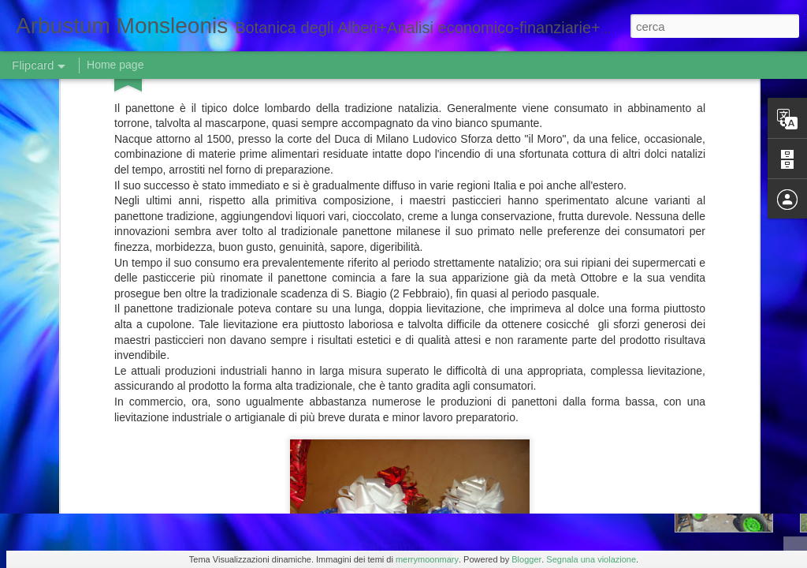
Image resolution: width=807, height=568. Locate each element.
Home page (115, 64)
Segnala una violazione (591, 559)
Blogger (526, 559)
